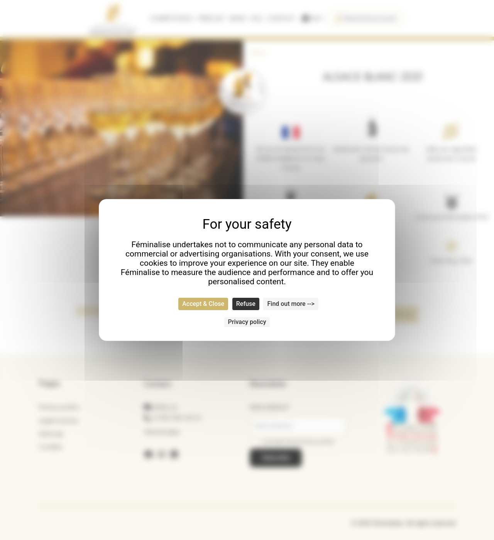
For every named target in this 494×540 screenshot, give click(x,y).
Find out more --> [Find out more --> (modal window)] (290, 303)
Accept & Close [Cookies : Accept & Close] (203, 303)
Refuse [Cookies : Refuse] (245, 303)
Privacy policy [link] (247, 322)
